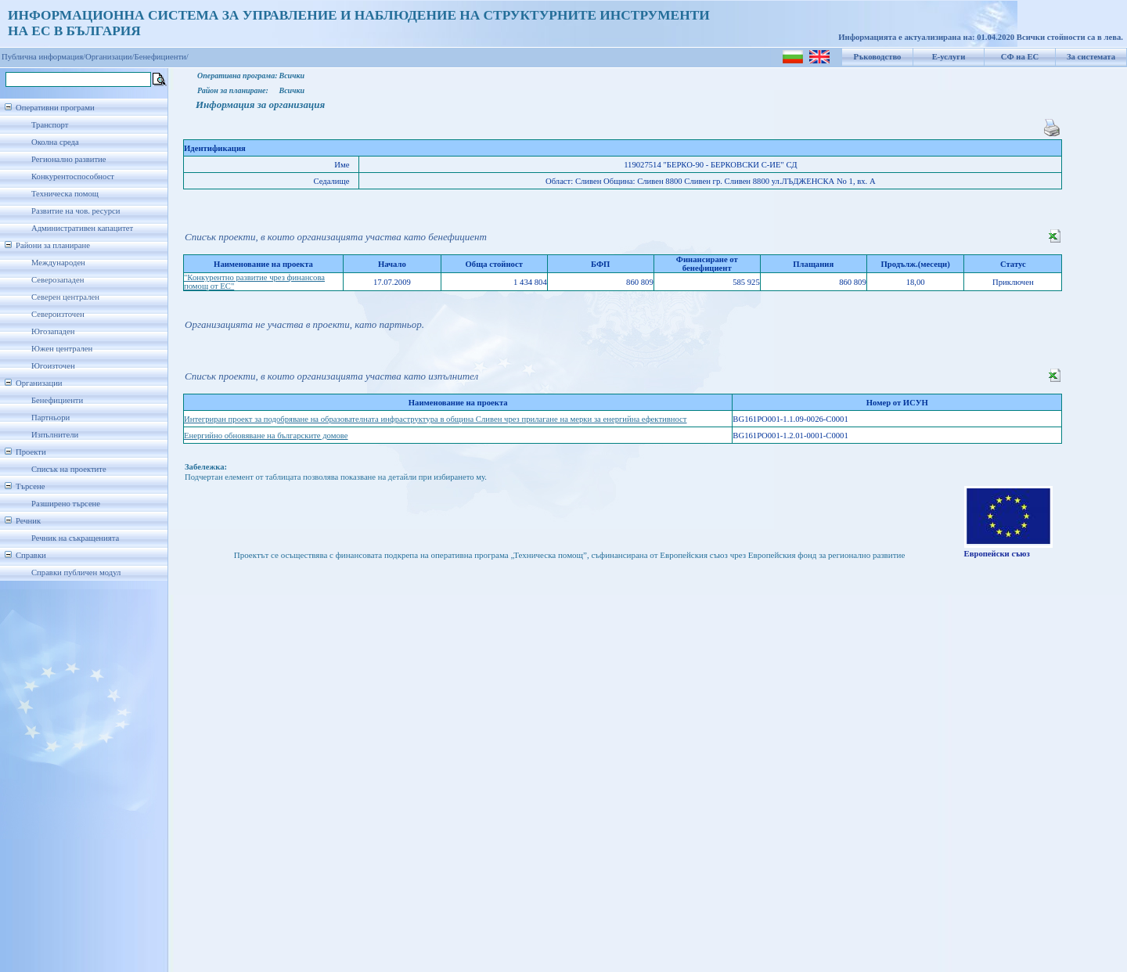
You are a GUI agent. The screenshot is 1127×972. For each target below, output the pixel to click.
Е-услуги (949, 56)
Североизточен (58, 314)
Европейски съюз (997, 553)
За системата (1091, 56)
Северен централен (65, 297)
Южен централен (61, 348)
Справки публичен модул (76, 572)
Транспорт (49, 125)
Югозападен (52, 331)
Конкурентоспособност (72, 176)
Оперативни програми (55, 107)
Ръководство (878, 56)
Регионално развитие (68, 159)
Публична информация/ (43, 56)
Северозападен (57, 279)
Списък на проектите (68, 469)
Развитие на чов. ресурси (76, 211)
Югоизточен (53, 366)
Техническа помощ (65, 193)
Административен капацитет (82, 228)
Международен (58, 262)
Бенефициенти (57, 400)
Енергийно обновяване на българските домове (266, 435)
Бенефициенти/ (162, 56)
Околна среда (55, 142)
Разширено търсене (65, 503)
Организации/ (110, 56)
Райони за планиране (53, 245)
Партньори (50, 417)
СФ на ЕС (1020, 56)
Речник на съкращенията (75, 538)
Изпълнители (54, 434)
